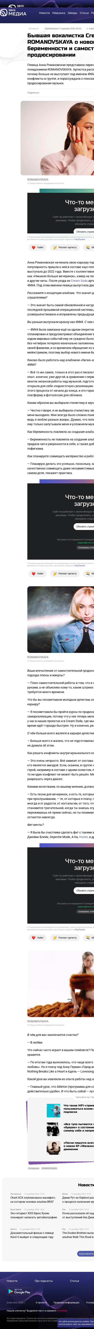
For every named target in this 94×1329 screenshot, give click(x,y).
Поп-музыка (33, 1168)
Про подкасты (44, 1281)
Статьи (74, 1281)
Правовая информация (66, 1302)
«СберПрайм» (79, 239)
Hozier (83, 837)
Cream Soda (79, 280)
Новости (12, 1281)
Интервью (34, 28)
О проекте (41, 1302)
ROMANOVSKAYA (49, 1168)
